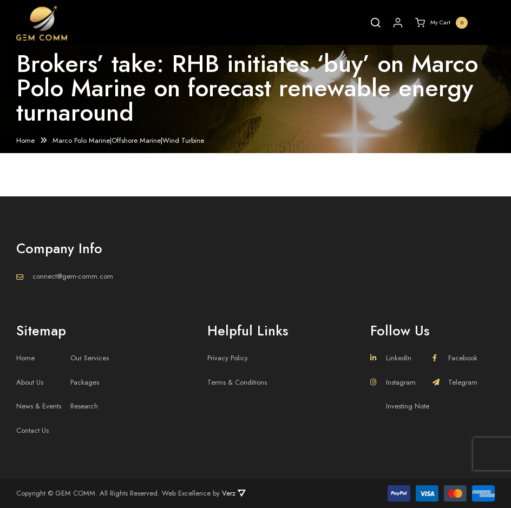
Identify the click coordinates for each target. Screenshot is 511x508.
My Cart (441, 23)
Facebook (455, 358)
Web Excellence (186, 493)
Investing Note (407, 406)
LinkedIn (390, 358)
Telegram (455, 382)
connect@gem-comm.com (72, 276)
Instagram (393, 382)
